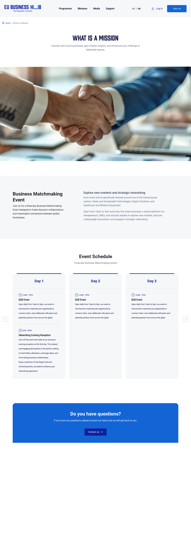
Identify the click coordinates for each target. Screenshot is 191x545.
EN (139, 8)
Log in (159, 8)
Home (7, 23)
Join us (177, 8)
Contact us (93, 432)
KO (133, 8)
